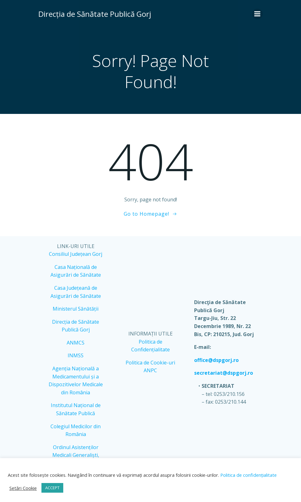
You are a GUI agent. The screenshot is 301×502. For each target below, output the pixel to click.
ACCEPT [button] (52, 487)
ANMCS (76, 342)
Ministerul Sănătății (76, 308)
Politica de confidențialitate (248, 475)
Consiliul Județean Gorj (76, 254)
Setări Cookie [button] (23, 488)
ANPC (150, 370)
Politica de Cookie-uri (150, 362)
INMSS (76, 355)
